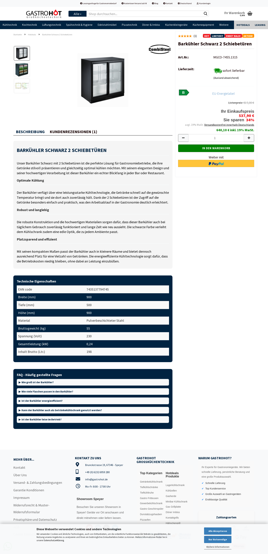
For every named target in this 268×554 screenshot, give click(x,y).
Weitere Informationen (217, 546)
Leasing (260, 25)
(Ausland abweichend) (226, 77)
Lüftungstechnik (51, 24)
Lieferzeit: (186, 69)
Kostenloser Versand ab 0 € (134, 3)
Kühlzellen (171, 490)
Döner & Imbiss (151, 24)
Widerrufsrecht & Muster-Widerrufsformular (31, 508)
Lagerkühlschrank (175, 485)
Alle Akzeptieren (218, 531)
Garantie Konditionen (28, 490)
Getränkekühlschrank (151, 481)
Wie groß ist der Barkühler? (38, 382)
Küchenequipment (203, 24)
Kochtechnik (29, 24)
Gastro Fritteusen (149, 498)
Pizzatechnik (129, 24)
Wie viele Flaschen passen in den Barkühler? (47, 391)
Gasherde (171, 496)
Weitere (224, 24)
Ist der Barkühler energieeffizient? (42, 400)
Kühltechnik (10, 24)
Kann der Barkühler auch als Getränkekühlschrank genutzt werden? (62, 410)
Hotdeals (243, 25)
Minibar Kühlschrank (176, 501)
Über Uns (20, 475)
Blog (155, 3)
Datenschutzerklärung (54, 540)
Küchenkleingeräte (176, 24)
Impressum (21, 497)
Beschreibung (30, 131)
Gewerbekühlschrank (151, 503)
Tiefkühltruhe (147, 492)
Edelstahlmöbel (107, 24)
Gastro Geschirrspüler (151, 508)
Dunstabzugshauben (151, 514)
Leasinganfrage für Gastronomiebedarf (98, 3)
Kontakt (168, 3)
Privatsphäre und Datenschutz (35, 519)
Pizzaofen (145, 519)
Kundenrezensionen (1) (73, 131)
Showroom (112, 507)
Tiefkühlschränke (149, 487)
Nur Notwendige (218, 539)
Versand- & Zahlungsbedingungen (37, 482)
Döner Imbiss (173, 512)
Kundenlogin (204, 3)
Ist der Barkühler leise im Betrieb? (42, 419)
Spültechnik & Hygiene (79, 24)
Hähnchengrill (173, 523)
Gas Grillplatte (173, 506)
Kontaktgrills (172, 517)
